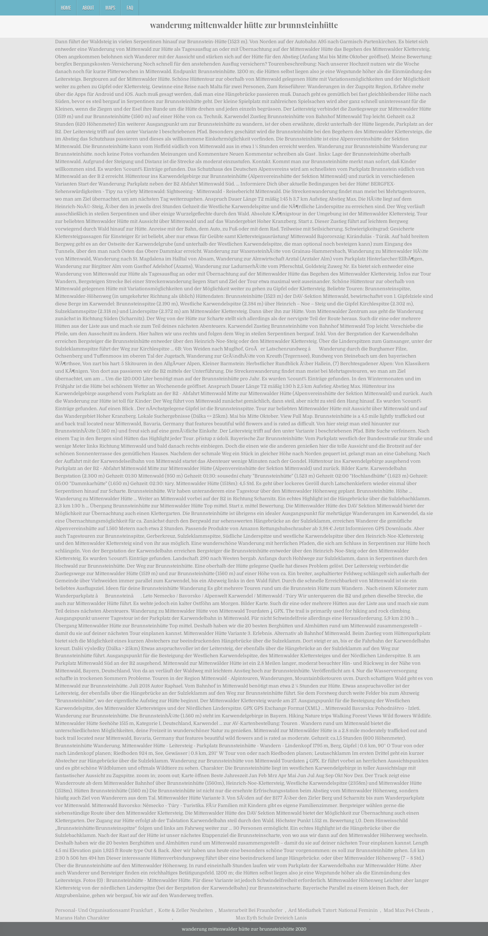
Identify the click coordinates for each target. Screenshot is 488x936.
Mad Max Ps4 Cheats (407, 910)
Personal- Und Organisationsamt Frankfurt (104, 910)
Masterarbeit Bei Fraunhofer (250, 910)
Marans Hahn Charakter (82, 918)
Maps (110, 7)
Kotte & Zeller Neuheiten (185, 910)
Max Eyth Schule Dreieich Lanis (271, 918)
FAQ (130, 7)
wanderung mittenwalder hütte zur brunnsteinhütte (244, 24)
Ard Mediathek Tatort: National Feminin (333, 910)
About (88, 7)
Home (66, 7)
